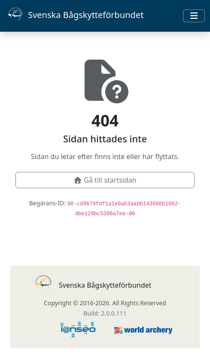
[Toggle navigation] (194, 15)
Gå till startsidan (104, 180)
